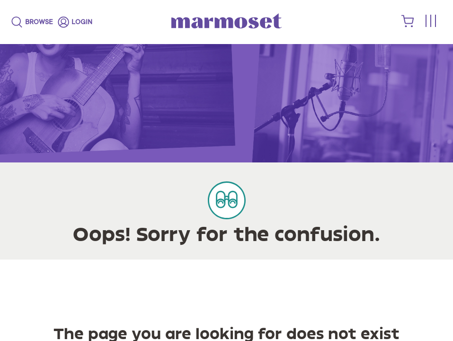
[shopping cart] (407, 25)
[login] (75, 22)
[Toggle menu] (430, 21)
